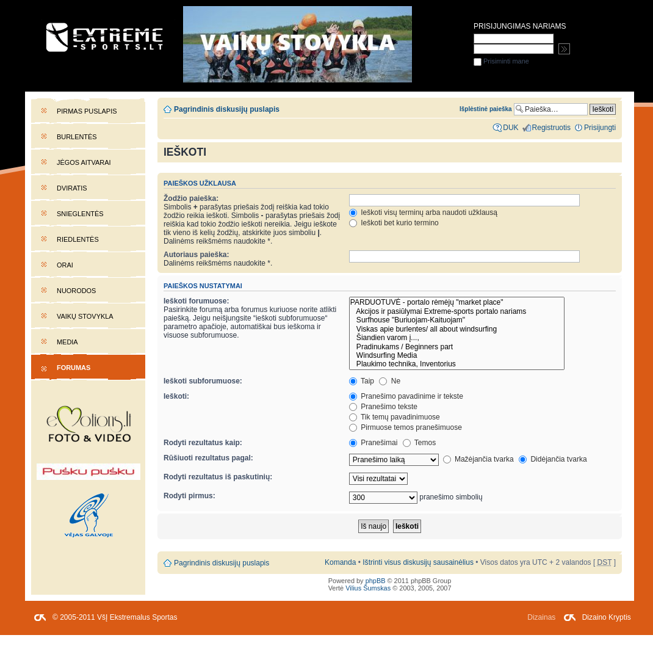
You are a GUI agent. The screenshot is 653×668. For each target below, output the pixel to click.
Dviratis (72, 188)
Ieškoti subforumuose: (203, 381)
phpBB (376, 580)
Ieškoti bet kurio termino (394, 223)
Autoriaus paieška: (196, 254)
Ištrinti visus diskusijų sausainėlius (418, 562)
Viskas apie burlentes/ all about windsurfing (456, 329)
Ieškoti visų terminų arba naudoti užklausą (423, 212)
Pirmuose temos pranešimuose (405, 427)
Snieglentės (80, 213)
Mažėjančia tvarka (478, 459)
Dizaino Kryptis (606, 617)
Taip (361, 381)
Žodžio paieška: (191, 198)
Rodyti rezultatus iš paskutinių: (218, 477)
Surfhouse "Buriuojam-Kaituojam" (456, 320)
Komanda (340, 562)
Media (67, 342)
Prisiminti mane (501, 61)
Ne (389, 381)
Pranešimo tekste (383, 406)
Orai (65, 265)
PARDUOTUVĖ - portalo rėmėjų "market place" (456, 302)
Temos (419, 442)
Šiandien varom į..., (456, 337)
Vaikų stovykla (85, 316)
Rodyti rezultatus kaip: (203, 442)
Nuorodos (76, 290)
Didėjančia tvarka (553, 459)
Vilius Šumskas (368, 588)
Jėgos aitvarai (84, 162)
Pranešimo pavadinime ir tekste (406, 396)
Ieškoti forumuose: (196, 301)
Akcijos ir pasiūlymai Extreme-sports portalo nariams (456, 311)
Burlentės (77, 136)
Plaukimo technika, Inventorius (456, 364)
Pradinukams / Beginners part (456, 347)
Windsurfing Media (456, 355)
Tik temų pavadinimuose (394, 417)
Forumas (73, 367)
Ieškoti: (176, 396)
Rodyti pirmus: (189, 496)
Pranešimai (373, 442)
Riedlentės (78, 239)
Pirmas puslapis (87, 111)
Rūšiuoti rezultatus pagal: (208, 458)
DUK (510, 127)
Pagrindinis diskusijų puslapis (227, 109)
